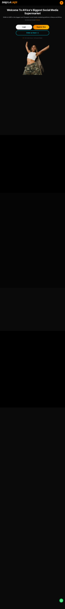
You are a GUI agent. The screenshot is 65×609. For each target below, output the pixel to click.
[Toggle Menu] (61, 3)
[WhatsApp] (61, 600)
